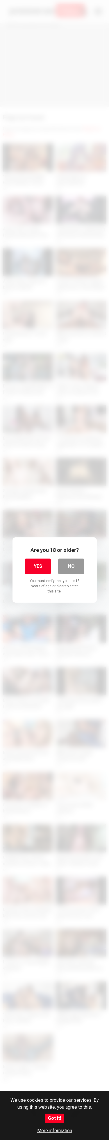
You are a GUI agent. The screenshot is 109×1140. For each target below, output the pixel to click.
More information (54, 1130)
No (71, 566)
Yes (38, 566)
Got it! (54, 1118)
